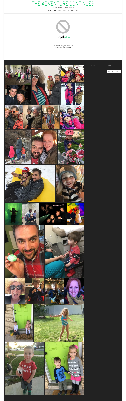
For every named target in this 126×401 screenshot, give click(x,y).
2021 (77, 11)
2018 (59, 11)
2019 (64, 11)
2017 (55, 11)
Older (49, 11)
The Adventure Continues (63, 3)
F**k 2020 (71, 11)
